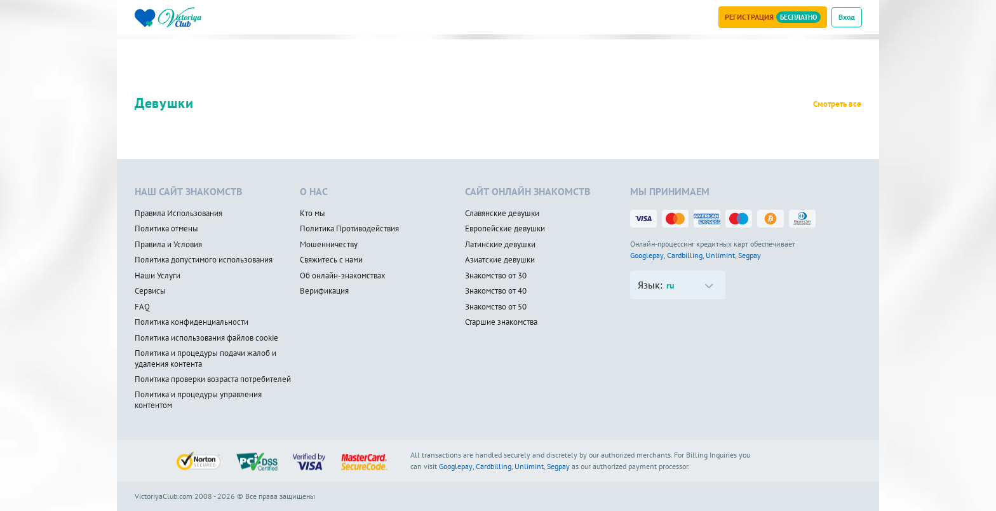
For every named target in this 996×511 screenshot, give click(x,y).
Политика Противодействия (349, 229)
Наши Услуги (157, 276)
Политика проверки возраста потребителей (213, 379)
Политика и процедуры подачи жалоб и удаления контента (205, 358)
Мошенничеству (329, 245)
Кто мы (312, 213)
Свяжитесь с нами (331, 260)
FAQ (142, 307)
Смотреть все (837, 104)
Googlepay (647, 255)
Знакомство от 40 (496, 291)
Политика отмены (166, 229)
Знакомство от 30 (496, 276)
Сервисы (150, 291)
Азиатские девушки (500, 260)
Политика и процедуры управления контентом (198, 400)
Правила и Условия (168, 245)
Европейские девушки (505, 229)
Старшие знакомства (501, 322)
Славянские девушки (502, 213)
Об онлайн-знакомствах (343, 276)
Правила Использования (178, 213)
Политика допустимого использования (204, 260)
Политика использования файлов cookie (206, 338)
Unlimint (720, 255)
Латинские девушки (500, 245)
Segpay (749, 255)
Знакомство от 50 (496, 307)
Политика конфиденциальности (191, 322)
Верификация (324, 291)
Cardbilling (685, 255)
